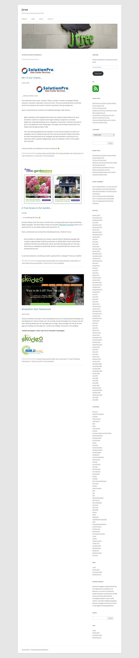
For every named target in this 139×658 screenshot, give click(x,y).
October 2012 (96, 287)
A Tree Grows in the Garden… (37, 207)
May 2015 (95, 263)
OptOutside (95, 474)
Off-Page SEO (96, 469)
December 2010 (97, 337)
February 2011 (96, 332)
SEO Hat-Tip (96, 500)
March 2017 (95, 230)
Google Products (97, 450)
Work (33, 19)
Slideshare (95, 517)
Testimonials (77, 153)
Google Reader (96, 452)
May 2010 (95, 352)
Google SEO (95, 455)
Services (24, 19)
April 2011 (95, 328)
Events (94, 443)
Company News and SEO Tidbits (45, 153)
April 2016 (95, 244)
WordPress (95, 550)
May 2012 (95, 299)
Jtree (25, 9)
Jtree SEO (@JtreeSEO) (98, 191)
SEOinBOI (95, 510)
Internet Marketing (98, 457)
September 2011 (97, 318)
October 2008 (96, 392)
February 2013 (96, 277)
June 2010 (95, 349)
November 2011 (97, 313)
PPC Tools (95, 483)
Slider (94, 515)
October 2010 (96, 342)
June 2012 (95, 297)
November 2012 (97, 285)
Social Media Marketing (99, 524)
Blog (93, 423)
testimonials (96, 531)
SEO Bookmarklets (97, 498)
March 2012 (95, 304)
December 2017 (97, 225)
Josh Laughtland (49, 156)
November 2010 (97, 340)
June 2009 (95, 378)
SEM (93, 491)
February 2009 (96, 388)
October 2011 (96, 316)
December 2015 (97, 253)
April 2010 (95, 354)
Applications (96, 421)
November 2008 (97, 390)
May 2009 (95, 380)
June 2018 (95, 222)
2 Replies (24, 213)
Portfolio (95, 479)
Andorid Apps (96, 419)
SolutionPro (29, 156)
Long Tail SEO (96, 464)
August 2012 (96, 292)
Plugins (94, 476)
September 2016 (97, 234)
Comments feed (97, 572)
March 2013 (95, 275)
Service (94, 512)
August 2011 (96, 321)
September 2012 (97, 289)
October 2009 (96, 368)
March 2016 (95, 246)
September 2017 (97, 227)
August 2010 (96, 347)
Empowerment (96, 438)
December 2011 (97, 311)
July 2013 (95, 268)
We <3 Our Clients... (32, 77)
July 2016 (95, 239)
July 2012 (95, 294)
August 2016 (96, 237)
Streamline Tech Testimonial (36, 309)
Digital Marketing (97, 435)
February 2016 (96, 249)
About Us (95, 412)
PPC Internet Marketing (63, 153)
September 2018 (97, 220)
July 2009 (95, 376)
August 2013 (96, 265)
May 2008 (95, 400)
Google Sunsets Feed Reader (105, 196)
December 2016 (97, 232)
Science (94, 486)
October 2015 (96, 258)
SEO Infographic (97, 503)
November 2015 (97, 256)
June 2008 (95, 397)
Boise (94, 426)
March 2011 (95, 330)
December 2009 (97, 364)
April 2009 (95, 383)
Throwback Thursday (98, 534)
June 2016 (95, 241)
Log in (94, 567)
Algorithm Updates (98, 414)
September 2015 (97, 261)
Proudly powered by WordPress (39, 649)
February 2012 (96, 306)
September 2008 (97, 395)
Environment (96, 440)
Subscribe (98, 74)
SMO (93, 522)
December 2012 (97, 282)
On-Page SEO (96, 471)
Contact (50, 19)
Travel (94, 536)
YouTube (95, 555)
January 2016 (96, 251)
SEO (71, 153)
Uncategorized (96, 546)
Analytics (95, 416)
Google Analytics (97, 447)
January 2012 (96, 309)
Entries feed (95, 570)
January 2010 (96, 361)
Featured (95, 445)
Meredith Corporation (67, 225)
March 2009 (95, 385)
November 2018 (97, 218)
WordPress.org (96, 574)
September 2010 (97, 344)
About (41, 19)
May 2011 (95, 325)
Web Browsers (96, 548)
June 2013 (95, 270)
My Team (95, 467)
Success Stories (96, 526)
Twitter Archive (96, 541)
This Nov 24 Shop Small (99, 108)
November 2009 (97, 366)
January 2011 (96, 335)
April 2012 (95, 301)
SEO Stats (95, 505)
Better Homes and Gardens (34, 263)
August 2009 (96, 373)
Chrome (94, 431)
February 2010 (96, 359)
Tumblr (94, 538)
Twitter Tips (95, 543)
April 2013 (95, 273)
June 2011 (95, 323)
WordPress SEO (97, 553)
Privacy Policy (25, 649)
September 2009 (97, 371)
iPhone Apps (96, 459)
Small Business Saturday (99, 519)
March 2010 (95, 356)
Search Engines (96, 488)
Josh (93, 186)
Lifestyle (94, 462)
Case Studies (96, 428)
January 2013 (96, 280)
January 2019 (96, 215)
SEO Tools (95, 507)
